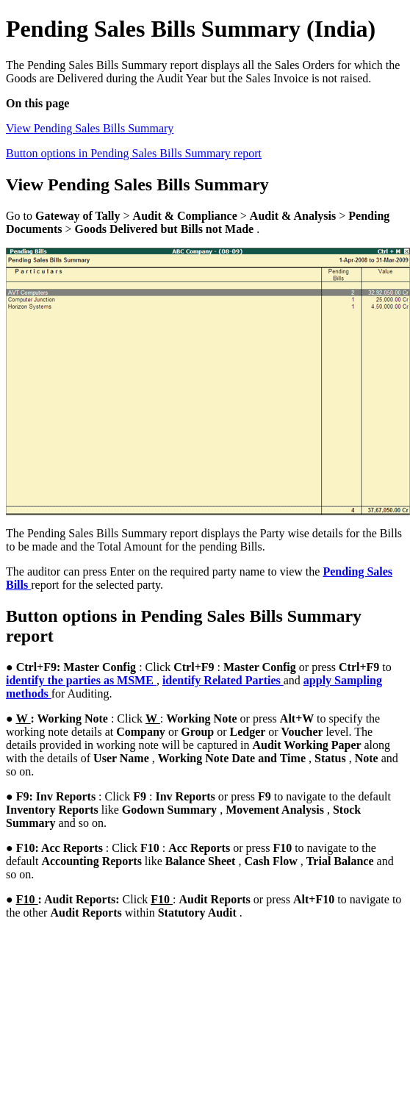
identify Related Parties (223, 680)
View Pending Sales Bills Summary (89, 128)
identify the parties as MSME (81, 680)
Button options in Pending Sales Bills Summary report (134, 153)
